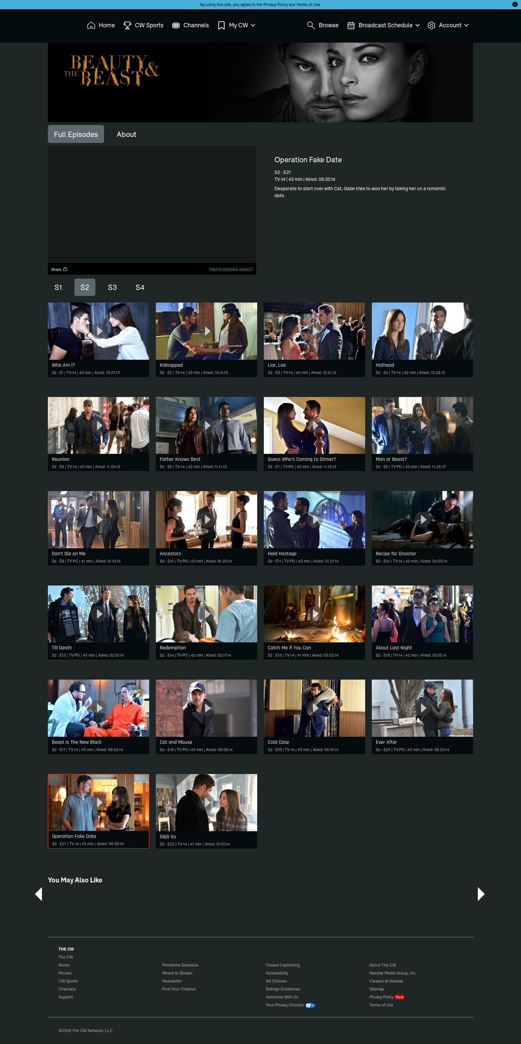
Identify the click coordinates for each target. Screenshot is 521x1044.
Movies (64, 973)
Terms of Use (308, 4)
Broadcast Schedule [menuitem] (383, 25)
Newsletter (172, 981)
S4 (140, 287)
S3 (112, 287)
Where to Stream (177, 973)
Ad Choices (276, 981)
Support (65, 996)
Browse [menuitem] (323, 25)
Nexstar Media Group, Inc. (392, 973)
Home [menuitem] (101, 25)
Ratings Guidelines (283, 988)
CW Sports (68, 981)
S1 (58, 287)
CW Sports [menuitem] (143, 25)
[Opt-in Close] (515, 4)
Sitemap (376, 988)
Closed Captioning (283, 965)
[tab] (76, 134)
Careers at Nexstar (386, 981)
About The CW (382, 965)
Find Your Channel (179, 988)
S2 (84, 287)
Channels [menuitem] (190, 25)
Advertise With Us (282, 996)
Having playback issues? (231, 268)
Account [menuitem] (447, 25)
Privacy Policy (275, 4)
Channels (67, 988)
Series (64, 965)
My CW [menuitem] (236, 25)
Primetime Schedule (180, 965)
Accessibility (277, 973)
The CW (61, 24)
